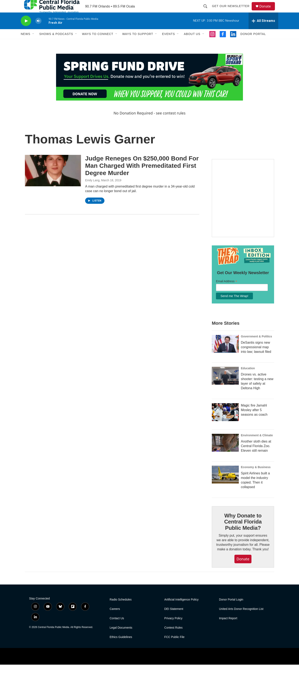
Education (248, 377)
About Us (192, 43)
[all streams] (263, 30)
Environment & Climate (257, 444)
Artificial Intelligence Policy (181, 609)
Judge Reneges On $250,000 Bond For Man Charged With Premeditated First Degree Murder (142, 175)
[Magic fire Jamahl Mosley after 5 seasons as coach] (225, 421)
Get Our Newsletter (232, 10)
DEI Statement (173, 618)
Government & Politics (256, 345)
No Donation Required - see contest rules (150, 122)
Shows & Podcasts (56, 43)
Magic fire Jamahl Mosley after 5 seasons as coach (254, 419)
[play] (26, 30)
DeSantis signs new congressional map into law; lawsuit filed (256, 356)
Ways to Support (137, 43)
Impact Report (228, 627)
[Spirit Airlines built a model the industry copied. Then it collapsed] (225, 484)
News (25, 43)
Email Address (226, 291)
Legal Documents (121, 637)
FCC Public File (174, 646)
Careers (115, 618)
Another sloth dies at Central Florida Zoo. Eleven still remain (256, 455)
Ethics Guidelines (121, 646)
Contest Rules (173, 637)
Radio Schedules (121, 609)
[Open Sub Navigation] (33, 43)
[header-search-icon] (207, 11)
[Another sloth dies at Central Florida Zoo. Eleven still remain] (225, 452)
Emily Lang (92, 189)
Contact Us (117, 627)
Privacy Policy (173, 627)
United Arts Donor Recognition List (241, 618)
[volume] (38, 30)
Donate (267, 11)
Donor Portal (253, 43)
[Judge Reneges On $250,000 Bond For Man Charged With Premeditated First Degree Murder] (53, 179)
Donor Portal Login (231, 609)
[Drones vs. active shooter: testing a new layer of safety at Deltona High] (225, 385)
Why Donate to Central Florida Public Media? (243, 531)
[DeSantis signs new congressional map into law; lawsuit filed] (225, 353)
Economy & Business (256, 476)
